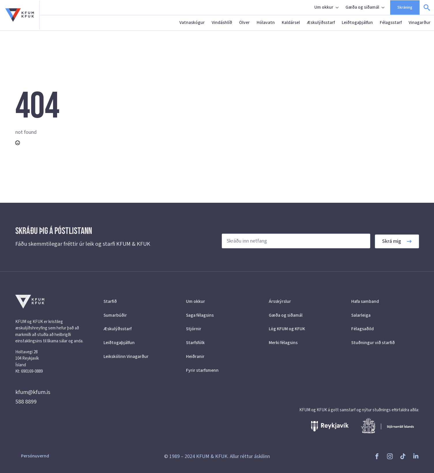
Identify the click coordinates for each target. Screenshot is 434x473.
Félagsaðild (362, 329)
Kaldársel (291, 22)
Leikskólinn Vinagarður (126, 356)
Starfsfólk (195, 342)
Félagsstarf (391, 22)
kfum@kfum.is (32, 392)
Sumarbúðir (115, 315)
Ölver (244, 22)
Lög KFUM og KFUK (287, 329)
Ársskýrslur (280, 301)
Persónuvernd (35, 456)
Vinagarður (420, 22)
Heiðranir (195, 356)
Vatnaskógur (192, 22)
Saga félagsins (200, 315)
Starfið (110, 301)
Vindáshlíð (222, 22)
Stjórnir (193, 329)
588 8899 (26, 402)
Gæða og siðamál (362, 7)
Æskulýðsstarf (321, 22)
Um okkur (323, 7)
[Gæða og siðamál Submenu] (383, 7)
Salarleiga (361, 315)
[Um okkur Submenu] (337, 7)
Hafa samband (365, 301)
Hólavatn (266, 22)
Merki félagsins (283, 342)
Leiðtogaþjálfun (357, 22)
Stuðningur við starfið (373, 342)
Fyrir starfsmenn (202, 370)
